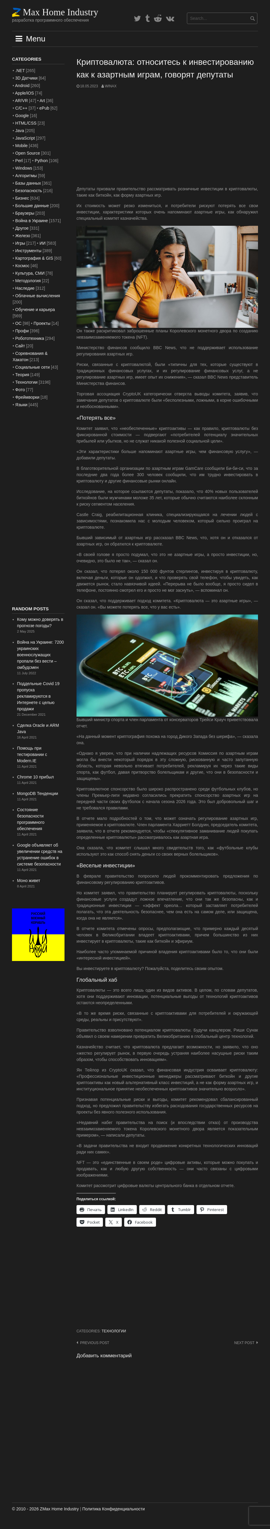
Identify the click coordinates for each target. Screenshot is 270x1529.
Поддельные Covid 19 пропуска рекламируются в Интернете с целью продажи (38, 696)
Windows (23, 168)
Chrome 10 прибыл (35, 777)
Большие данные (32, 205)
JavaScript (25, 138)
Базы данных (28, 183)
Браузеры (24, 213)
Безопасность (28, 190)
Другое (21, 228)
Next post (244, 1343)
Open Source (27, 153)
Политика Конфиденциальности (113, 1508)
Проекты (42, 323)
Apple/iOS (24, 93)
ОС (18, 323)
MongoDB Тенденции (37, 793)
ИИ (43, 243)
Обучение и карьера (35, 309)
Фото (20, 389)
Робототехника (29, 338)
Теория (22, 374)
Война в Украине (31, 220)
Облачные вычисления (37, 295)
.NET (20, 70)
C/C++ (21, 108)
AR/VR (21, 100)
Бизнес (22, 198)
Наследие (24, 288)
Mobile (21, 145)
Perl (19, 160)
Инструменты (28, 250)
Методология (28, 280)
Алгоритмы (26, 175)
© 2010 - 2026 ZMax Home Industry (45, 1508)
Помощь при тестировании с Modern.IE (32, 754)
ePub (44, 108)
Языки (21, 404)
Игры (20, 243)
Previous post (94, 1343)
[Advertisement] (167, 137)
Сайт (20, 345)
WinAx (110, 86)
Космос (22, 265)
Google (22, 115)
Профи (22, 330)
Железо (22, 235)
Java (19, 130)
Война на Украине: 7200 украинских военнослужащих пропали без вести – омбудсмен (40, 655)
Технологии (114, 1331)
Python (41, 160)
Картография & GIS (34, 258)
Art (42, 100)
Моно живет (28, 880)
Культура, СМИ (30, 273)
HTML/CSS (26, 123)
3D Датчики (26, 78)
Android (22, 85)
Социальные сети (32, 367)
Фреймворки (27, 397)
